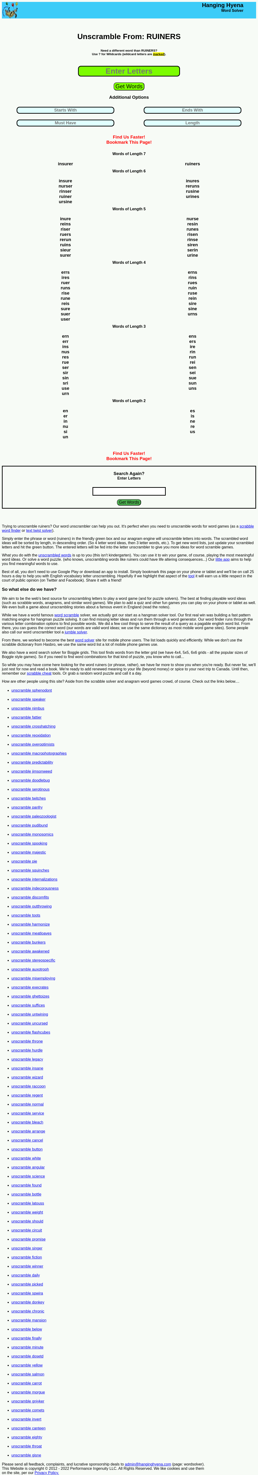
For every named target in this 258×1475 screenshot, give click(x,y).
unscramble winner (27, 1266)
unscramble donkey (27, 1302)
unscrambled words (54, 555)
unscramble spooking (29, 843)
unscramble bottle (26, 1194)
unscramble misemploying (33, 978)
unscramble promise (28, 1239)
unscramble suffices (28, 1005)
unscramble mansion (28, 1320)
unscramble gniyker (27, 1401)
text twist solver (39, 531)
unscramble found (26, 1185)
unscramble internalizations (34, 879)
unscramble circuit (26, 1230)
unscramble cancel (27, 1140)
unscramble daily (25, 1275)
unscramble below (26, 1329)
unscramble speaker (28, 699)
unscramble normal (27, 1104)
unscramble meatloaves (31, 933)
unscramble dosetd (27, 1356)
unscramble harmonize (30, 924)
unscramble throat (26, 1446)
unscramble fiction (26, 1257)
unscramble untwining (29, 1014)
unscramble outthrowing (31, 906)
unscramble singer (26, 1248)
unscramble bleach (27, 1122)
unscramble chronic (27, 1311)
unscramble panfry (27, 807)
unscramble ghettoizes (30, 996)
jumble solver (76, 632)
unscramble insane (27, 1068)
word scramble (66, 615)
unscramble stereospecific (33, 960)
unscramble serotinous (30, 789)
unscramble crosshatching (33, 726)
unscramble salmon (27, 1374)
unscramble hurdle (27, 1050)
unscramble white (26, 1158)
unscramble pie (24, 861)
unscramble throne (27, 1041)
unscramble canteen (28, 1428)
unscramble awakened (30, 951)
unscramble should (27, 1221)
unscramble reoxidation (31, 735)
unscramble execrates (30, 987)
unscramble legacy (27, 1059)
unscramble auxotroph (30, 969)
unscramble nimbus (27, 708)
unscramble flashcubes (30, 1032)
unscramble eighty (26, 1437)
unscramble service (27, 1113)
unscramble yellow (27, 1365)
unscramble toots (25, 915)
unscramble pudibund (29, 825)
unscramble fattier (26, 717)
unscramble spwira (27, 1293)
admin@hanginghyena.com (148, 1464)
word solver (85, 640)
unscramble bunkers (28, 942)
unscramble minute (27, 1347)
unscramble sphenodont (31, 690)
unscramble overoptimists (32, 744)
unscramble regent (27, 1095)
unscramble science (28, 1176)
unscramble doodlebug (30, 780)
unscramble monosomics (32, 834)
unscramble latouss (27, 1203)
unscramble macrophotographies (39, 753)
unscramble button (27, 1149)
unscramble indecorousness (35, 888)
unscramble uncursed (29, 1023)
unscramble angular (28, 1167)
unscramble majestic (28, 852)
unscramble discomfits (30, 897)
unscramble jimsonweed (31, 771)
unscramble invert (26, 1419)
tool (191, 576)
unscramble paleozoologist (33, 816)
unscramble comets (27, 1410)
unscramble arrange (28, 1131)
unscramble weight (27, 1212)
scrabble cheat (39, 673)
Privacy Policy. (47, 1473)
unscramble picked (27, 1284)
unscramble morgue (28, 1392)
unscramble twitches (28, 798)
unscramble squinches (30, 870)
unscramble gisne (26, 1455)
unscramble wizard (27, 1077)
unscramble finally (26, 1338)
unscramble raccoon (28, 1086)
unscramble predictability (32, 762)
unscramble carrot (26, 1383)
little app (223, 559)
